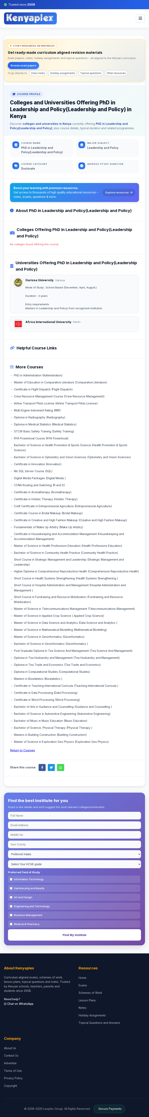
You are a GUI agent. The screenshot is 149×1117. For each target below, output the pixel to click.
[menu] (140, 18)
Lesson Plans (87, 1000)
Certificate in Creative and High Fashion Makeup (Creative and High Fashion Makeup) (70, 520)
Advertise (10, 1063)
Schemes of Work (90, 992)
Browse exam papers (23, 65)
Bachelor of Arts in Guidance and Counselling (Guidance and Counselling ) (63, 706)
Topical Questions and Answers (99, 1022)
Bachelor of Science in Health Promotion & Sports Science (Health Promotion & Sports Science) (70, 447)
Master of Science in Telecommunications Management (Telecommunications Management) (74, 608)
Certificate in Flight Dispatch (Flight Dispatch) (43, 389)
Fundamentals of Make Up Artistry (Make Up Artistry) (48, 527)
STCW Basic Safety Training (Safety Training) (44, 431)
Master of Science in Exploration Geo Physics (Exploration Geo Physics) (61, 741)
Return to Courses (22, 750)
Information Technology (29, 879)
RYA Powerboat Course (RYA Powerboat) (41, 438)
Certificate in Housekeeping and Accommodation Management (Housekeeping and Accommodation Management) (69, 536)
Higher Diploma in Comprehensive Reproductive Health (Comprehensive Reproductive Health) (76, 571)
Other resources (116, 73)
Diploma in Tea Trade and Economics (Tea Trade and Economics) (57, 664)
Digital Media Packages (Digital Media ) (40, 478)
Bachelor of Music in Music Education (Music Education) (50, 720)
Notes (82, 1007)
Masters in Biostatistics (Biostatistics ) (38, 678)
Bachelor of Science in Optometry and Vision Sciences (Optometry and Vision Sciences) (72, 457)
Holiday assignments (62, 73)
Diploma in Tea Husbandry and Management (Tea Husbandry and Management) (67, 657)
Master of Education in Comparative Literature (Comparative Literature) (60, 382)
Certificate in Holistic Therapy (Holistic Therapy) (46, 499)
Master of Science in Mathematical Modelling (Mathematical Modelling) (60, 629)
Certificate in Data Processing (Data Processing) (46, 692)
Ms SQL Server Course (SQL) (33, 471)
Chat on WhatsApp (18, 1003)
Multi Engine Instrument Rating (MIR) (37, 410)
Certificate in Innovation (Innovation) (38, 464)
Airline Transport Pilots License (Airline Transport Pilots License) (56, 403)
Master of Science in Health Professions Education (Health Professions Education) (68, 545)
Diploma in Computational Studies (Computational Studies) (52, 671)
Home (82, 977)
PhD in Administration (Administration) (38, 375)
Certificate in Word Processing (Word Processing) (47, 699)
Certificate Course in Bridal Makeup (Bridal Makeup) (48, 513)
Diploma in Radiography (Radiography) (39, 417)
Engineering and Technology (32, 906)
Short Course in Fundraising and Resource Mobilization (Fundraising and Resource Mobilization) (68, 599)
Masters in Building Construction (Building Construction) (50, 734)
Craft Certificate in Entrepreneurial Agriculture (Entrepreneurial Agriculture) (63, 506)
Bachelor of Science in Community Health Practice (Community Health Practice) (66, 552)
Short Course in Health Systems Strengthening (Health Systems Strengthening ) (66, 578)
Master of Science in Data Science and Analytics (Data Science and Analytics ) (65, 622)
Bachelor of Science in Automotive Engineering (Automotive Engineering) (62, 713)
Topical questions (90, 73)
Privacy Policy (13, 1078)
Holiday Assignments (92, 1015)
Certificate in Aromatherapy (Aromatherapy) (43, 492)
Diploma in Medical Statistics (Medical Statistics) (45, 424)
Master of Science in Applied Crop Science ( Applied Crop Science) (59, 615)
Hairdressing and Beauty (29, 888)
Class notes (38, 73)
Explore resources (118, 192)
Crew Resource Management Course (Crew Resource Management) (59, 396)
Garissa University (39, 280)
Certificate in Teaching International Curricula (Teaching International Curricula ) (66, 685)
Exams (83, 985)
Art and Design (23, 897)
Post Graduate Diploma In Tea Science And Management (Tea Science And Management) (73, 650)
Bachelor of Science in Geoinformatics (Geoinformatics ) (51, 643)
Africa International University (48, 322)
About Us (10, 1048)
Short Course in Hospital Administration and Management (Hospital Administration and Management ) (70, 587)
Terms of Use (13, 1070)
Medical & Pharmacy (26, 924)
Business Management (28, 915)
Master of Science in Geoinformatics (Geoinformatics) (49, 636)
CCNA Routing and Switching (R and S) (39, 485)
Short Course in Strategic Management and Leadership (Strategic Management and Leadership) (69, 562)
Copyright (10, 1085)
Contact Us (11, 1055)
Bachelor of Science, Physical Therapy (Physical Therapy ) (53, 727)
